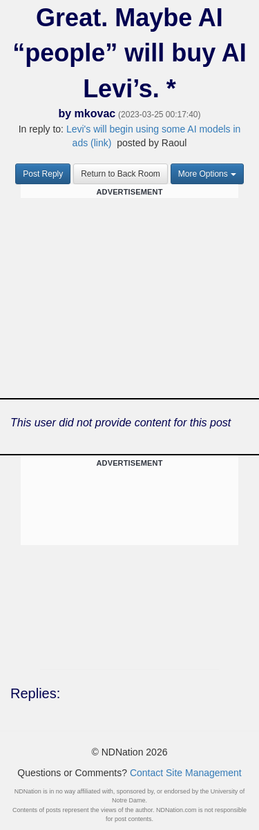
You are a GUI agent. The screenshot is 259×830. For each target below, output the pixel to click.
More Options (207, 174)
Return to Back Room (120, 174)
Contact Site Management (186, 772)
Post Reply (43, 174)
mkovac (95, 113)
